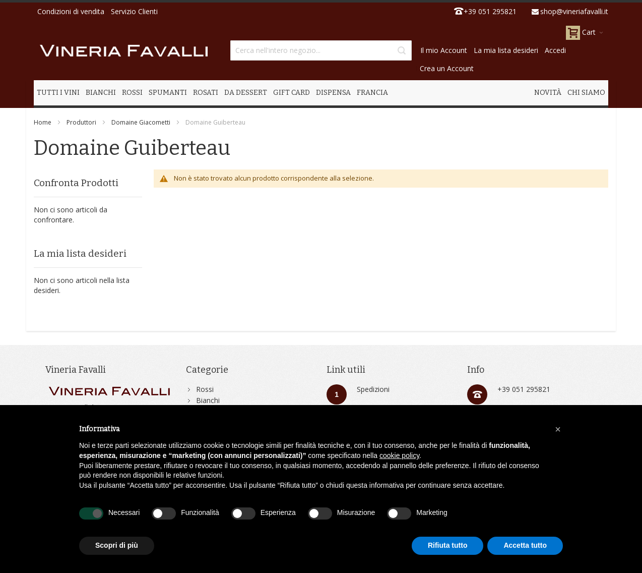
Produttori (81, 122)
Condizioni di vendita (70, 11)
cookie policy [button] (399, 455)
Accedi (555, 50)
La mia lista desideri (506, 50)
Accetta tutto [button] (525, 545)
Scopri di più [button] (116, 545)
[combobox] (321, 50)
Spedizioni (373, 389)
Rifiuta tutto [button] (448, 545)
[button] (558, 429)
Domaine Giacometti (140, 122)
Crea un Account (447, 68)
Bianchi (208, 400)
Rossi (205, 389)
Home (42, 122)
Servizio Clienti (134, 11)
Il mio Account (443, 50)
